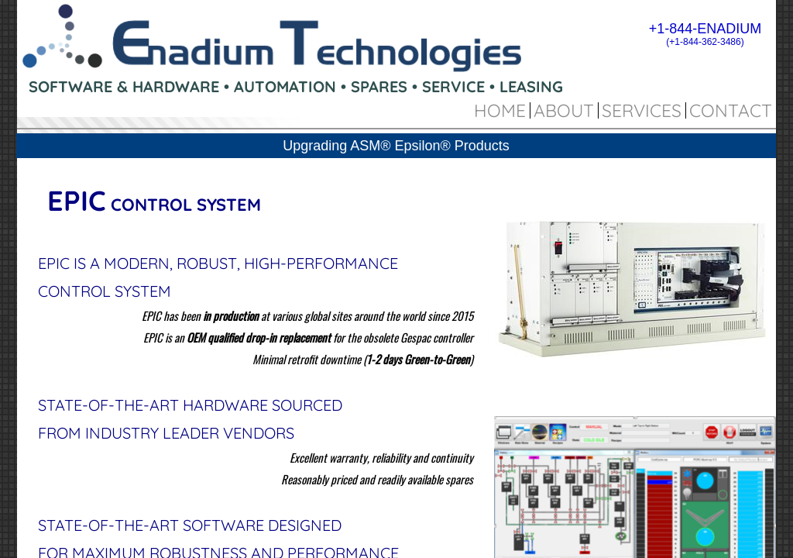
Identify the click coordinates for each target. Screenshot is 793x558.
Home (500, 110)
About (564, 110)
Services (641, 110)
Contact (730, 110)
